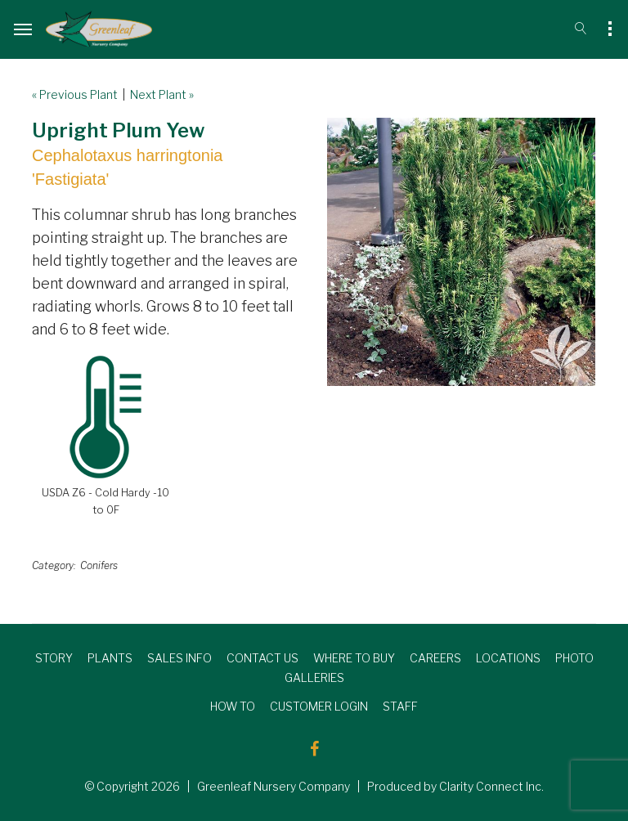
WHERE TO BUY (354, 658)
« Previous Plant (75, 94)
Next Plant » (162, 94)
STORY (54, 658)
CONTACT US (262, 658)
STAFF (400, 706)
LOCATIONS (508, 658)
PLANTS (109, 658)
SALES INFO (179, 658)
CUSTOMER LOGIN (319, 706)
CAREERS (435, 658)
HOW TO (232, 706)
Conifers (99, 565)
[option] (461, 252)
